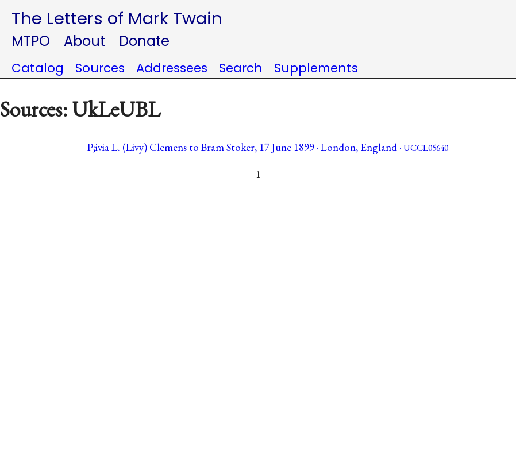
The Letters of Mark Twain (116, 18)
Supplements (316, 68)
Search (241, 68)
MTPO (30, 41)
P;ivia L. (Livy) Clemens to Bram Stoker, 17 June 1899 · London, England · (267, 147)
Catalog (37, 68)
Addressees (171, 68)
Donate (144, 41)
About (84, 41)
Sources (100, 68)
